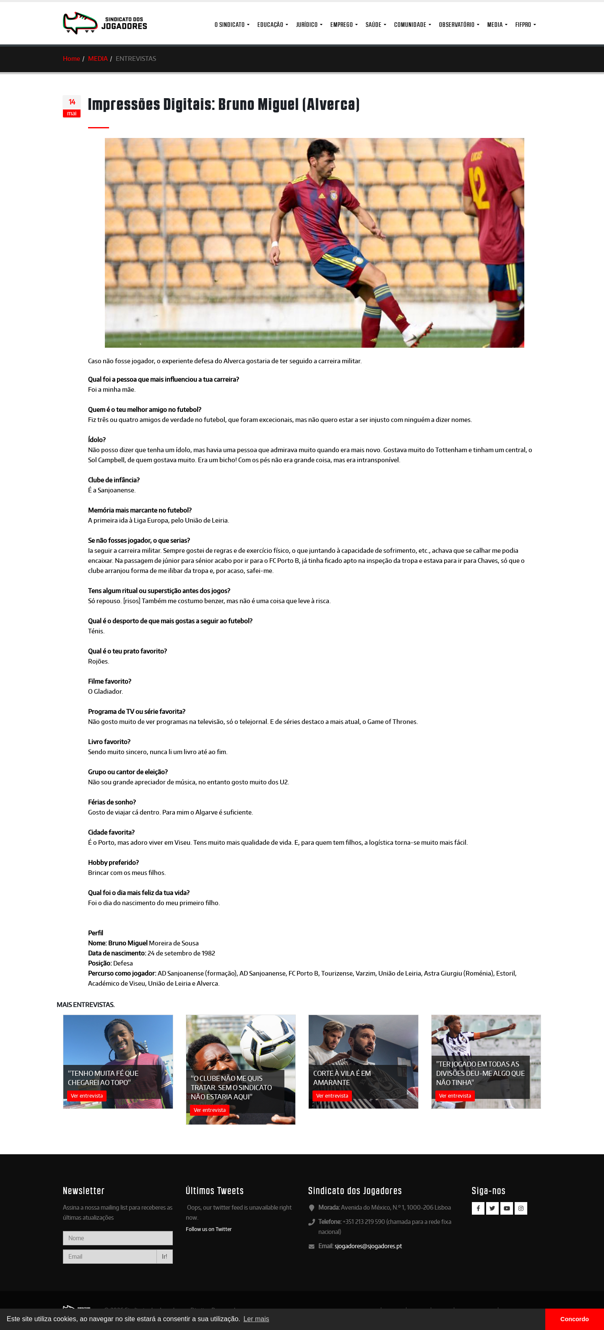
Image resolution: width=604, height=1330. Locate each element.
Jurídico (307, 25)
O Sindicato (230, 25)
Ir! (164, 1256)
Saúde (374, 25)
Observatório (457, 25)
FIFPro (523, 25)
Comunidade (410, 25)
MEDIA (495, 25)
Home (71, 58)
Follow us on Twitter (209, 1229)
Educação (271, 25)
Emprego (342, 25)
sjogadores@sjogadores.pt (368, 1245)
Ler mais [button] (256, 1318)
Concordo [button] (574, 1319)
